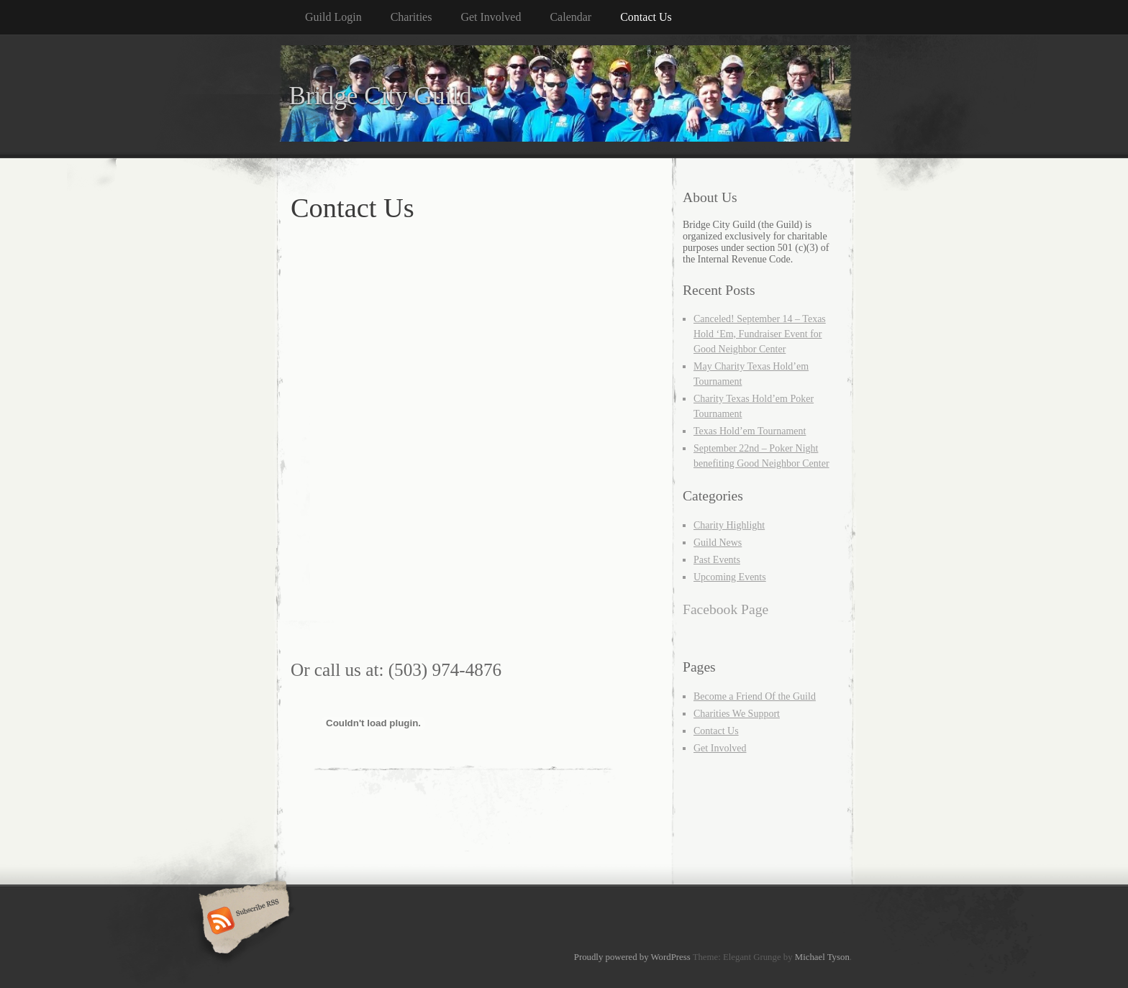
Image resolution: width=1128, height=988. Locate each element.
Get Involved (490, 17)
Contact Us (646, 17)
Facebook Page (725, 609)
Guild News (717, 542)
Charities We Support (736, 713)
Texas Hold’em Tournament (749, 431)
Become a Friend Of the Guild (754, 696)
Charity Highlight (729, 525)
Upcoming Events (729, 577)
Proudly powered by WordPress (632, 957)
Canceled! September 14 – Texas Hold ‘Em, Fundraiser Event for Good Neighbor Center (759, 334)
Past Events (716, 559)
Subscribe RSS (242, 922)
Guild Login (333, 17)
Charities (411, 17)
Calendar (570, 17)
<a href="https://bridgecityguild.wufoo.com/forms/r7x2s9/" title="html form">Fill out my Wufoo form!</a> (467, 447)
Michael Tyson (822, 957)
